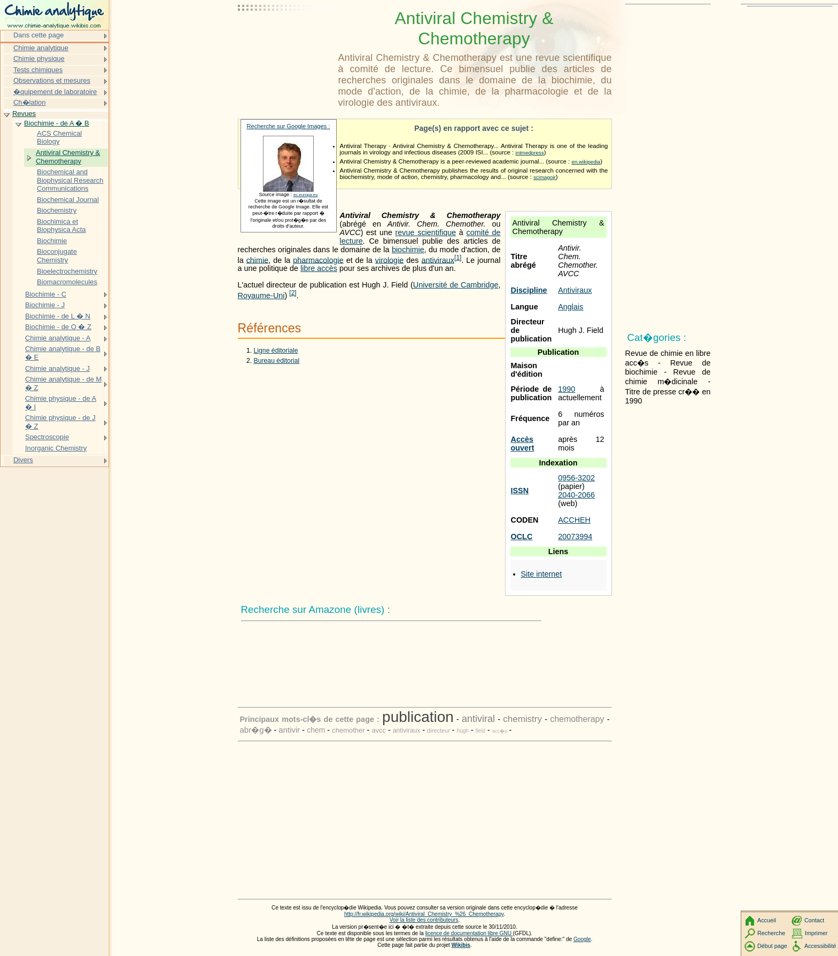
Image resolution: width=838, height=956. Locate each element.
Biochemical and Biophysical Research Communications (70, 180)
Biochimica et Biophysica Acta (61, 225)
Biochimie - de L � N (57, 316)
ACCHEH (574, 520)
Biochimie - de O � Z (58, 327)
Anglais (570, 306)
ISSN (520, 490)
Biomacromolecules (67, 282)
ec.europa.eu (305, 194)
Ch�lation (29, 102)
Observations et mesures (51, 80)
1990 (566, 389)
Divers (23, 460)
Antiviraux (575, 290)
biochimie (408, 249)
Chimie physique (39, 59)
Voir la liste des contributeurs (424, 920)
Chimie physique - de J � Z (60, 422)
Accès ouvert (522, 443)
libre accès (318, 268)
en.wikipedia (585, 162)
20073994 (575, 536)
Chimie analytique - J (57, 368)
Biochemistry (56, 210)
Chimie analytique (40, 48)
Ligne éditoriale (276, 350)
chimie (257, 259)
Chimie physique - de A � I (60, 402)
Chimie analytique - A (57, 338)
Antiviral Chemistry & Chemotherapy (68, 157)
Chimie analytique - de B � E (62, 353)
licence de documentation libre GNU (469, 933)
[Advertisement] (286, 35)
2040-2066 (576, 495)
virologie (389, 259)
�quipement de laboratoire (55, 92)
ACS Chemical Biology (59, 137)
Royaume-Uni (261, 295)
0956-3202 (576, 477)
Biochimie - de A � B (56, 123)
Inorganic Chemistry (56, 448)
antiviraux (437, 259)
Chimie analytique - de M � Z (63, 383)
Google (582, 939)
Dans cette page (38, 35)
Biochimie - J (45, 305)
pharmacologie (318, 259)
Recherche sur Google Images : (288, 126)
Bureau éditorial (277, 360)
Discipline (529, 290)
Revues (24, 114)
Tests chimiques (38, 70)
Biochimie (52, 241)
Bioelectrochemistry (67, 271)
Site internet (541, 574)
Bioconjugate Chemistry (57, 255)
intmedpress (530, 153)
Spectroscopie (47, 437)
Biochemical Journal (68, 200)
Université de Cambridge (456, 285)
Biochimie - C (45, 294)
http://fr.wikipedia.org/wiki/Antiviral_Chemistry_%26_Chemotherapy (423, 914)
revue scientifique (425, 232)
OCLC (522, 536)
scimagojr (544, 177)
